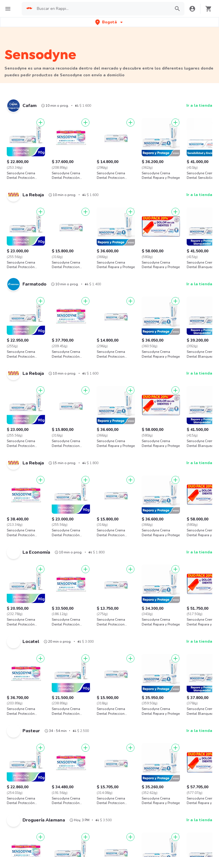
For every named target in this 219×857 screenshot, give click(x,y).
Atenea (96, 689)
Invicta (53, 700)
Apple (181, 658)
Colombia (85, 830)
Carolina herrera (190, 700)
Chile (81, 822)
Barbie (182, 679)
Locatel (11, 668)
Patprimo (55, 679)
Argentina (85, 806)
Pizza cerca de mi (157, 822)
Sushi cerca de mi (158, 839)
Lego (137, 679)
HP (135, 700)
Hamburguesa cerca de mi (165, 806)
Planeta (97, 700)
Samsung (98, 658)
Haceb (96, 679)
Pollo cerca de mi (157, 814)
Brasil (82, 814)
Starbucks (20, 847)
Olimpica (55, 658)
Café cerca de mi (157, 830)
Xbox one (12, 689)
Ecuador (84, 847)
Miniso (53, 668)
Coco (8, 700)
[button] (109, 22)
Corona (96, 668)
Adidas (10, 658)
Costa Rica (86, 839)
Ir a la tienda (199, 105)
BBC (8, 679)
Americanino (144, 668)
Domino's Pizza (24, 822)
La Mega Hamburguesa (32, 839)
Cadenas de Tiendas (29, 814)
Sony (180, 689)
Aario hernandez (191, 668)
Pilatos (54, 689)
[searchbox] (104, 8)
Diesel (139, 689)
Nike (137, 658)
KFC (14, 830)
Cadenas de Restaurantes (34, 806)
